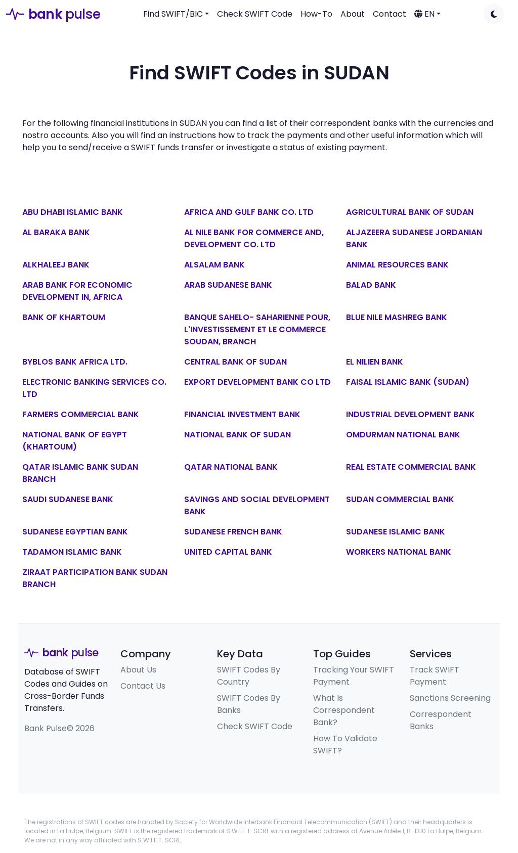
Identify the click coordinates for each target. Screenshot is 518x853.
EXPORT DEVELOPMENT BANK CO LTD (257, 382)
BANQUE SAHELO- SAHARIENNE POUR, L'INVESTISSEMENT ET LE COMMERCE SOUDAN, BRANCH (257, 329)
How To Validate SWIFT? (345, 744)
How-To (316, 14)
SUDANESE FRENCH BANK (233, 531)
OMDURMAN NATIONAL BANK (403, 434)
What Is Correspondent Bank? (344, 710)
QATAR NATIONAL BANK (231, 467)
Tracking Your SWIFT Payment (353, 676)
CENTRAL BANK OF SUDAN (235, 362)
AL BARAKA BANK (56, 232)
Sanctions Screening (450, 698)
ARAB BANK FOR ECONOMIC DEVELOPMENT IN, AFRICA (77, 291)
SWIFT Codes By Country (248, 676)
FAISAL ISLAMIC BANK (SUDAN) (407, 382)
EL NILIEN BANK (374, 362)
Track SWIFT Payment (434, 676)
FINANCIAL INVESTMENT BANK (242, 414)
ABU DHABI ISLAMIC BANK (72, 212)
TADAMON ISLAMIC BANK (72, 552)
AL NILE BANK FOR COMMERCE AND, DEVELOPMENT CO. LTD (254, 238)
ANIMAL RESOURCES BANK (397, 265)
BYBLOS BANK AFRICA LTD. (74, 362)
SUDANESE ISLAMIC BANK (395, 531)
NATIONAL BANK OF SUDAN (237, 434)
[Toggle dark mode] (494, 14)
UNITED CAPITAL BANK (228, 552)
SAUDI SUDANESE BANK (67, 499)
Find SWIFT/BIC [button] (173, 14)
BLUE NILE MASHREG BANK (396, 317)
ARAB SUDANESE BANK (228, 285)
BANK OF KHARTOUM (63, 317)
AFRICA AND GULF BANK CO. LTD (249, 212)
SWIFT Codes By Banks (248, 704)
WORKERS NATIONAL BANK (398, 552)
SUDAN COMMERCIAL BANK (400, 499)
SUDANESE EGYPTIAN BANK (75, 531)
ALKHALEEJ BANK (56, 265)
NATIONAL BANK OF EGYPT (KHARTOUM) (74, 441)
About (352, 14)
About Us (138, 670)
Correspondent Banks (440, 720)
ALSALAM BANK (214, 265)
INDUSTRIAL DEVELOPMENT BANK (410, 414)
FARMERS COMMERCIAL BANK (80, 414)
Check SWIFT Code (254, 14)
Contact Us (142, 686)
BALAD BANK (371, 285)
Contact (389, 14)
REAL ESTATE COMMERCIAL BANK (411, 467)
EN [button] (424, 14)
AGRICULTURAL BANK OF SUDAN (409, 212)
